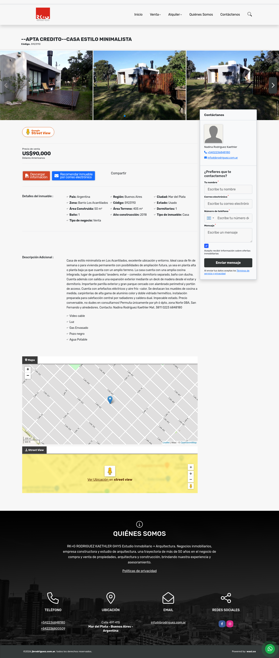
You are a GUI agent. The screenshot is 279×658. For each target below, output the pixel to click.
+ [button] (28, 370)
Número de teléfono (217, 211)
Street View (38, 132)
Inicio (138, 14)
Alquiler (174, 14)
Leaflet (166, 442)
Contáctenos (230, 14)
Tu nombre (211, 182)
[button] (125, 116)
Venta (154, 14)
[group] (46, 85)
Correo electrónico (216, 196)
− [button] (28, 376)
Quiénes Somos (201, 14)
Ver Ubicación (98, 480)
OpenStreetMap (189, 442)
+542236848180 (53, 622)
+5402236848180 (219, 152)
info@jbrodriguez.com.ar (223, 157)
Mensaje (210, 225)
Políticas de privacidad (139, 571)
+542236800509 (53, 628)
